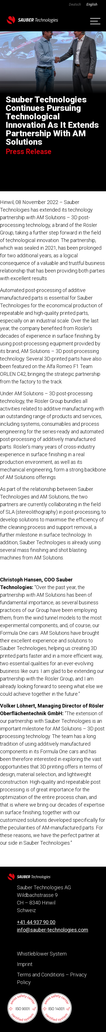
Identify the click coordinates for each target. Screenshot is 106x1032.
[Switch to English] (92, 4)
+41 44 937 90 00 (36, 922)
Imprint (25, 964)
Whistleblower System (42, 954)
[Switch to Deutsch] (75, 4)
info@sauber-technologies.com (52, 930)
